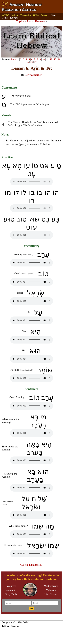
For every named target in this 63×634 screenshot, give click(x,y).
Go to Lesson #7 (31, 564)
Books (44, 15)
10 (43, 59)
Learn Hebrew (36, 21)
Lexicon (14, 15)
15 (27, 62)
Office (36, 15)
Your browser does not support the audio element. (31, 181)
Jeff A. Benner (33, 74)
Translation (25, 15)
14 (59, 59)
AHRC (5, 15)
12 (51, 59)
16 (31, 62)
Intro (13, 59)
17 (35, 62)
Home (54, 15)
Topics (5, 18)
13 (55, 59)
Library (14, 18)
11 (47, 59)
